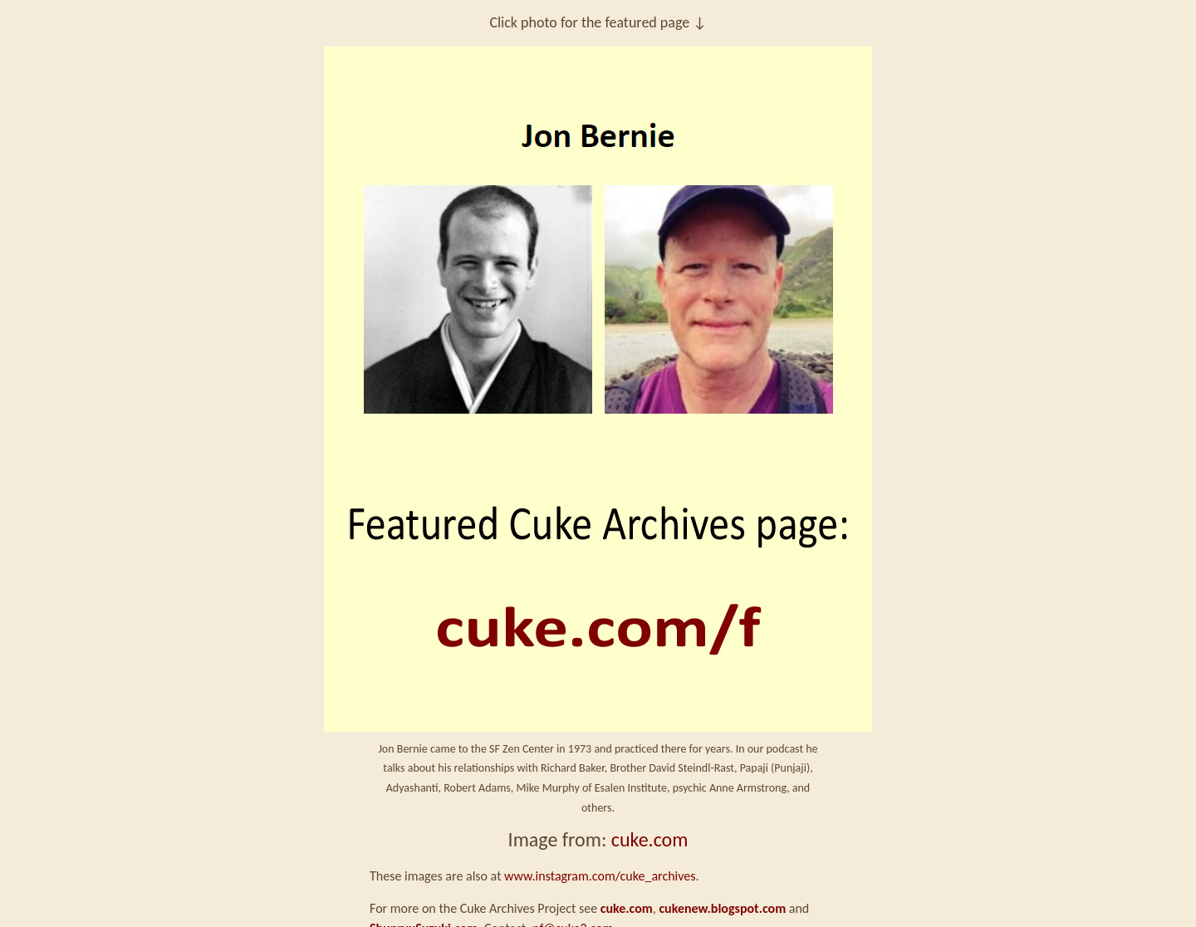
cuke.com (650, 839)
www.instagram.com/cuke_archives (599, 876)
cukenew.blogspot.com (722, 908)
